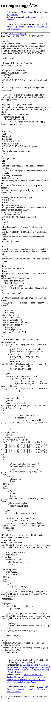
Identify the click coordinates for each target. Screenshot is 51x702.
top (8, 14)
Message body (27, 12)
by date (40, 24)
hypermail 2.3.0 (29, 696)
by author (31, 26)
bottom (14, 14)
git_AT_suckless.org (17, 33)
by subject (19, 26)
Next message (31, 17)
